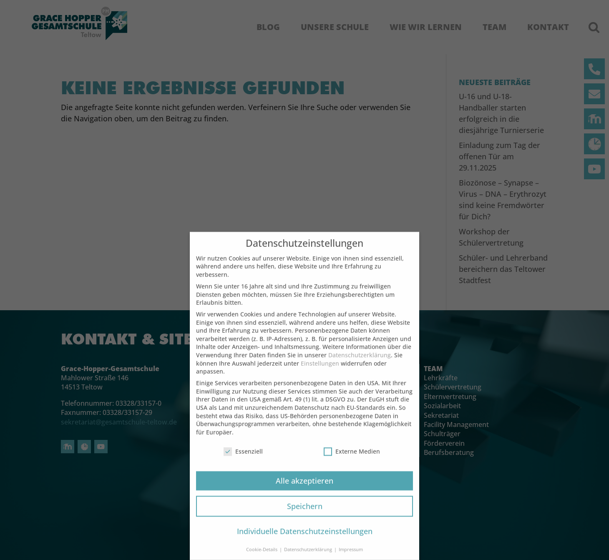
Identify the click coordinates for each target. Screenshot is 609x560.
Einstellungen (320, 373)
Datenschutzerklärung (359, 365)
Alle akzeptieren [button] (304, 490)
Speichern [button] (304, 515)
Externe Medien (352, 461)
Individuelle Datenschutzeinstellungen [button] (304, 541)
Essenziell (243, 461)
